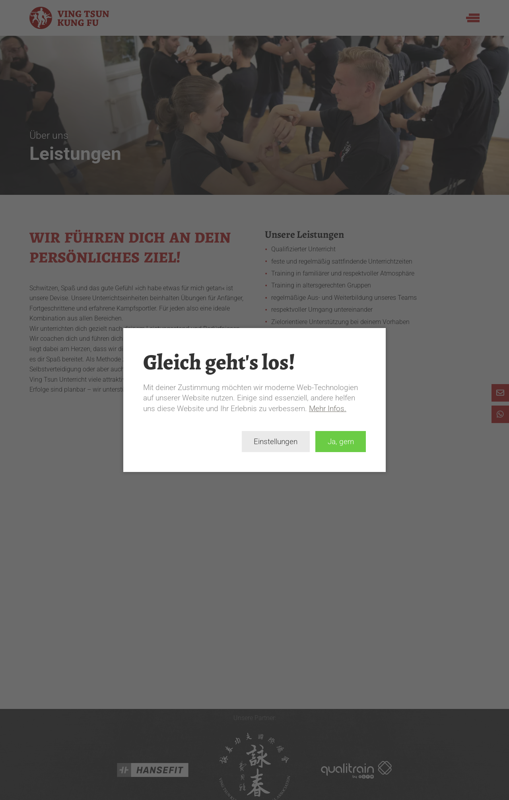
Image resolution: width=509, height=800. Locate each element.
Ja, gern (341, 441)
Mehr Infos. (327, 408)
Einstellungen (275, 441)
